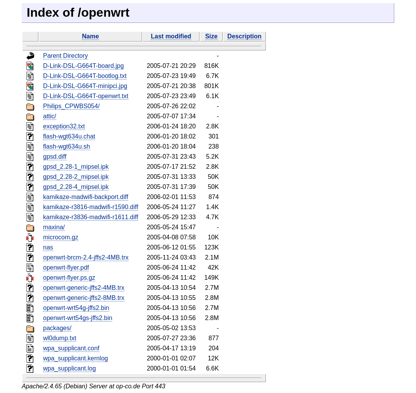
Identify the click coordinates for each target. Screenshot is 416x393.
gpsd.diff (54, 156)
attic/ (49, 116)
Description (244, 36)
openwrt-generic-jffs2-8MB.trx (84, 297)
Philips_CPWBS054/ (71, 106)
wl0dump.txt (59, 338)
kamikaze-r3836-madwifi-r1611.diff (90, 217)
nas (48, 247)
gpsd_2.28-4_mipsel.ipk (76, 187)
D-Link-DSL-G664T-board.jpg (83, 65)
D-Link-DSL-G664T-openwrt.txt (85, 96)
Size (211, 36)
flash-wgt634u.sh (66, 146)
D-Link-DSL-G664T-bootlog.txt (85, 76)
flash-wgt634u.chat (69, 136)
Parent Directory (65, 55)
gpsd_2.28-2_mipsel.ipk (76, 176)
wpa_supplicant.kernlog (75, 358)
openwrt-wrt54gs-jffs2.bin (77, 318)
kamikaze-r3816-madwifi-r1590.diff (90, 207)
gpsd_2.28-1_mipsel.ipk (76, 166)
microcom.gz (60, 237)
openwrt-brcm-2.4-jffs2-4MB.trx (85, 257)
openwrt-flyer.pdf (66, 267)
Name (90, 36)
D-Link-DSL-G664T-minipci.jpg (85, 86)
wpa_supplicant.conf (71, 348)
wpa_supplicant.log (69, 368)
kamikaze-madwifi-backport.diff (85, 197)
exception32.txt (64, 126)
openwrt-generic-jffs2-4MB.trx (84, 287)
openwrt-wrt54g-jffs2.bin (76, 308)
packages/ (57, 328)
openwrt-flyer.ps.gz (69, 277)
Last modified (171, 36)
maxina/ (54, 227)
